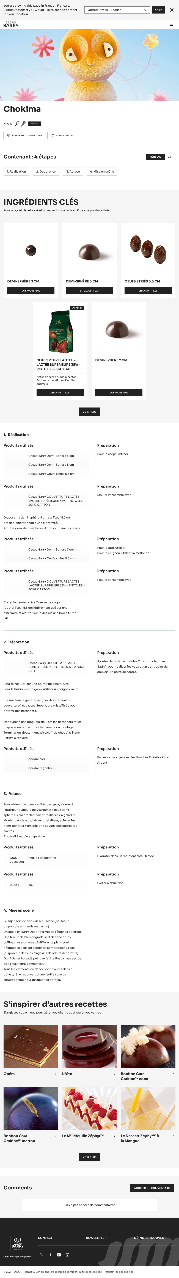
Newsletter (96, 1238)
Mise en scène (103, 171)
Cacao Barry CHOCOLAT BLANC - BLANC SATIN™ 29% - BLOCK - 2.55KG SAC (56, 667)
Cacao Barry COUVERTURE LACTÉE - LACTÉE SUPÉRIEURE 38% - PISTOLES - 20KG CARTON (56, 501)
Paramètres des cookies (118, 1271)
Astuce (75, 171)
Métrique (155, 156)
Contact (45, 1238)
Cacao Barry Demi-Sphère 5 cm (51, 465)
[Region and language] (117, 10)
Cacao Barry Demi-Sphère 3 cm (51, 456)
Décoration (48, 171)
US (169, 156)
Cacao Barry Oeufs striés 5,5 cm (51, 474)
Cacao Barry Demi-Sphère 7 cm (51, 549)
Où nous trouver (149, 1238)
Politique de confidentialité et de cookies (76, 1271)
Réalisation (18, 171)
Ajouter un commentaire (152, 1188)
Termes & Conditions (36, 1271)
